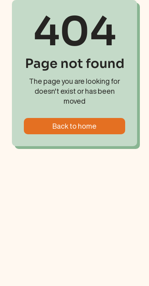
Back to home (74, 125)
